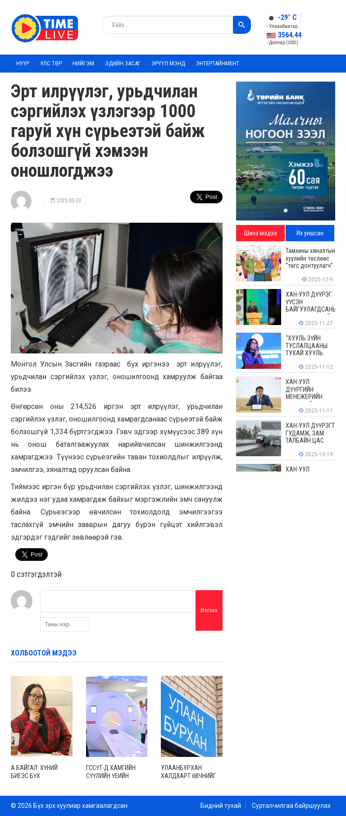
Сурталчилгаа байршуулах (291, 805)
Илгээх (209, 610)
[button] (285, 210)
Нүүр (22, 63)
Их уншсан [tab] (309, 233)
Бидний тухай (220, 805)
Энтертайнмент (217, 63)
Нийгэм (83, 63)
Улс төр (51, 63)
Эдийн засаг (123, 63)
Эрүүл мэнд (168, 63)
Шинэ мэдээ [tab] (260, 233)
